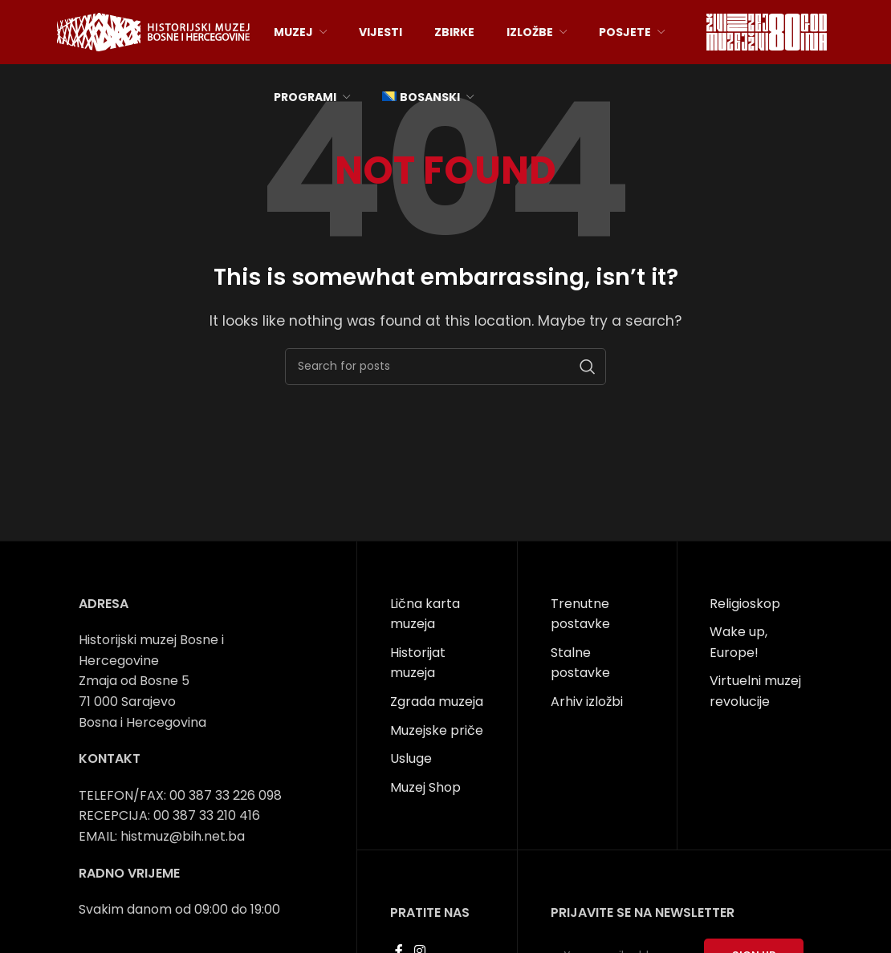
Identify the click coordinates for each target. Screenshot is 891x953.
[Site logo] (153, 31)
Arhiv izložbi (587, 701)
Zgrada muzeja (436, 701)
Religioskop (745, 603)
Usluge (411, 758)
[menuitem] (428, 97)
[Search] (445, 366)
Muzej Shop (425, 787)
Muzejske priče (436, 730)
